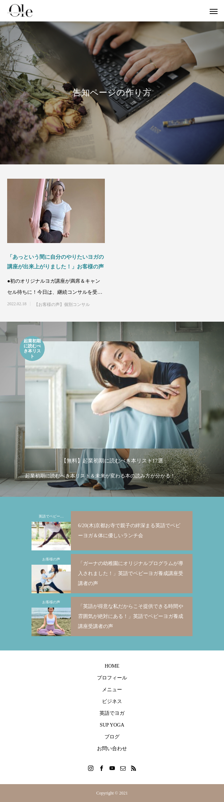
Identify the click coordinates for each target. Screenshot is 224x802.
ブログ (112, 736)
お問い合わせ (112, 748)
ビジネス (112, 701)
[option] (112, 408)
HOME (111, 666)
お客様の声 (51, 559)
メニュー (112, 689)
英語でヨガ (112, 713)
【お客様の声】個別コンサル (62, 304)
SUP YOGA (112, 725)
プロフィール (112, 677)
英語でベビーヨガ (53, 516)
